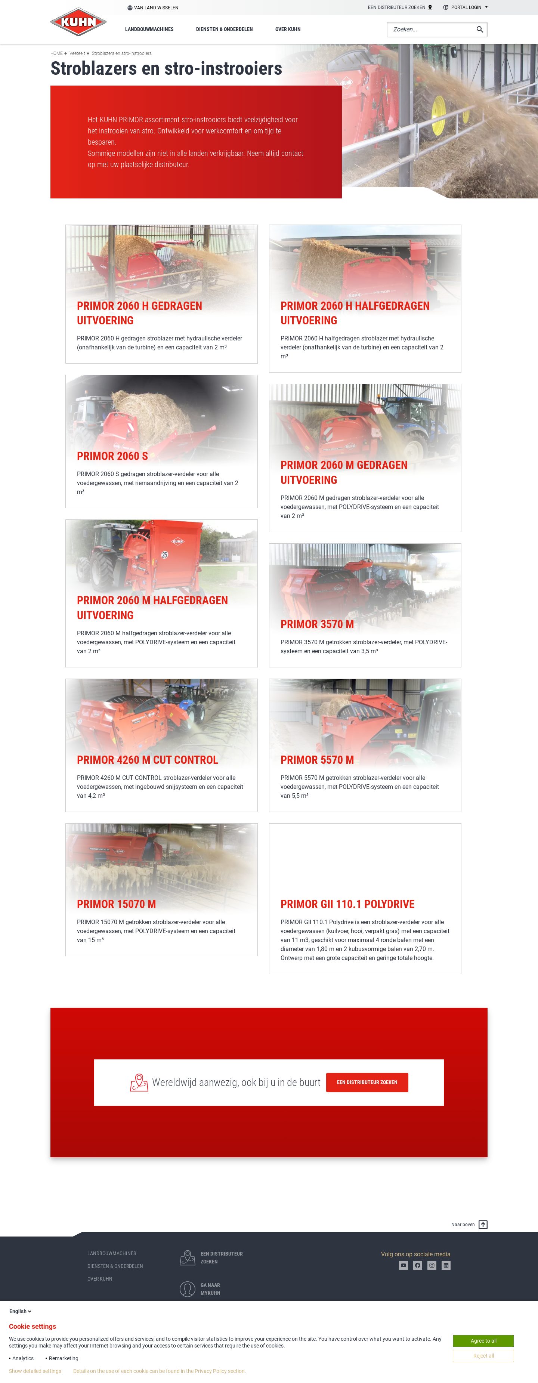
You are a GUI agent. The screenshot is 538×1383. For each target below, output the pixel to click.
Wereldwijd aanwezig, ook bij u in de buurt (236, 1082)
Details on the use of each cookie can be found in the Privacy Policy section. (159, 1371)
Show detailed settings (35, 1371)
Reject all (483, 1356)
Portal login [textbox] (466, 7)
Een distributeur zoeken (367, 1082)
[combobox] (464, 7)
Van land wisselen (156, 7)
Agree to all (484, 1341)
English (21, 1311)
